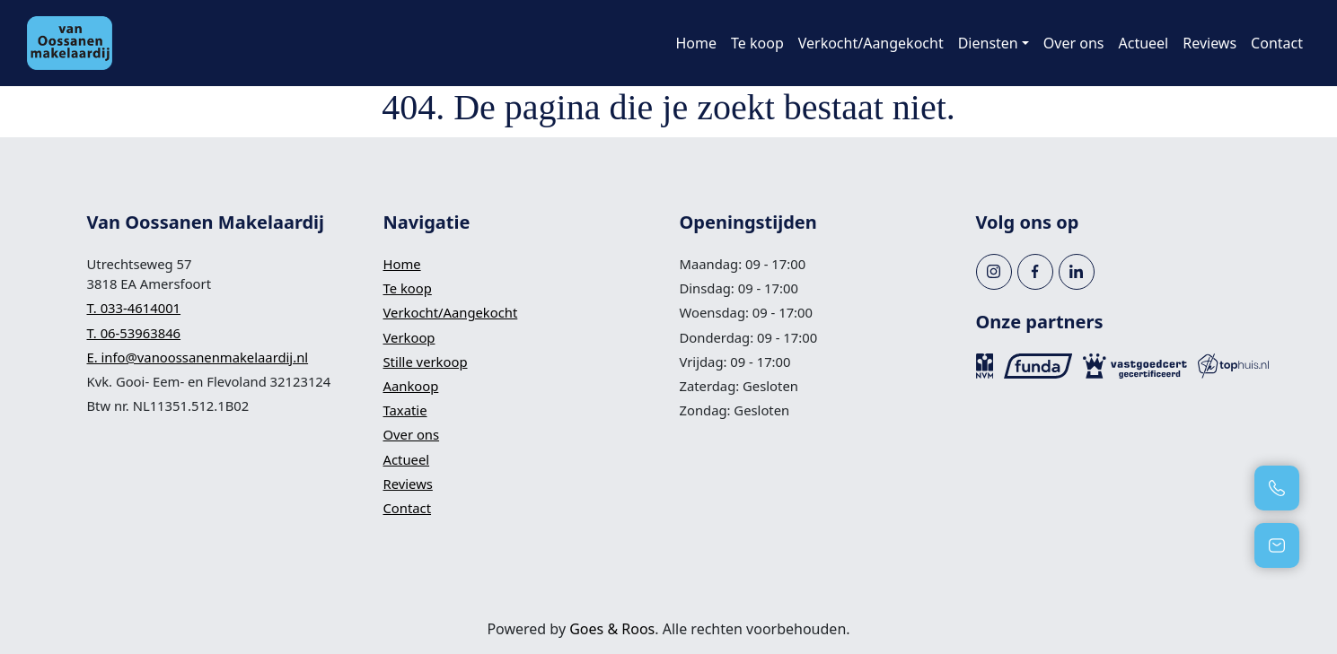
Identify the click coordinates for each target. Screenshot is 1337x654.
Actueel (1144, 43)
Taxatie (405, 410)
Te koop (757, 43)
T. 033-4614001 (134, 308)
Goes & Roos (612, 629)
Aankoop (411, 386)
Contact (1277, 43)
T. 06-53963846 (134, 333)
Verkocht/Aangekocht (871, 43)
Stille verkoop (425, 362)
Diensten (988, 43)
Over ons (1073, 43)
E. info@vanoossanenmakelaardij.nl (198, 357)
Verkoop (409, 337)
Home (696, 43)
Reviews (1209, 43)
